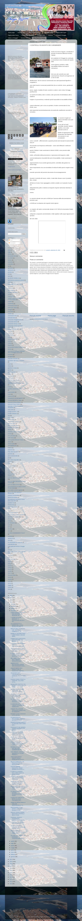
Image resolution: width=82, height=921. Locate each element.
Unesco (10, 567)
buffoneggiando (12, 290)
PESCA (10, 468)
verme (9, 583)
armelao (10, 272)
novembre (13, 606)
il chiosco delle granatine (14, 380)
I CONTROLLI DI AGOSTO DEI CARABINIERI (17, 823)
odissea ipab (11, 443)
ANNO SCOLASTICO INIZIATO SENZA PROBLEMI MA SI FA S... (18, 758)
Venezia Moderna (25, 38)
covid (9, 337)
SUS (9, 549)
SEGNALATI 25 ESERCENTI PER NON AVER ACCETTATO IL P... (18, 695)
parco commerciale (12, 455)
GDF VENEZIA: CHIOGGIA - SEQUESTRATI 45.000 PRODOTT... (18, 753)
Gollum (9, 374)
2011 (11, 881)
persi (9, 463)
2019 (11, 863)
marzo (12, 852)
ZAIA (9, 589)
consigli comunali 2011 (13, 329)
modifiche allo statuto (13, 427)
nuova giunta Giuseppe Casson (16, 439)
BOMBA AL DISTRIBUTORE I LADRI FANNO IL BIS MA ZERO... (18, 635)
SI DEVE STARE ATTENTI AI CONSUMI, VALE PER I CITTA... (18, 681)
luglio (12, 843)
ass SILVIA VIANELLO (13, 278)
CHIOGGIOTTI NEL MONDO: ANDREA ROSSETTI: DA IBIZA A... (18, 729)
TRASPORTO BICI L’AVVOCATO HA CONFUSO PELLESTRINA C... (18, 675)
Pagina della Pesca (13, 35)
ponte (9, 472)
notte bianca (11, 437)
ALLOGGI (10, 258)
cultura (9, 343)
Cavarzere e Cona (12, 305)
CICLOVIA (10, 311)
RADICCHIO (11, 504)
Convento (10, 333)
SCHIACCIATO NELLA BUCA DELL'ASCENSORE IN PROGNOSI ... (18, 778)
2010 (11, 883)
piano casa (10, 470)
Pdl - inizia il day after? (13, 459)
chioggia (10, 309)
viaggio (9, 585)
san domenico (11, 523)
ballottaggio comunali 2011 (14, 284)
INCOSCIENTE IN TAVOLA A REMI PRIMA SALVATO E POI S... (18, 788)
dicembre (13, 604)
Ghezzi (9, 366)
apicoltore (10, 268)
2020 (11, 861)
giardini (10, 370)
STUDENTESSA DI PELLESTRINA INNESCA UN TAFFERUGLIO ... (18, 719)
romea (9, 520)
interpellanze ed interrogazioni (15, 398)
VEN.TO (10, 573)
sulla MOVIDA (11, 544)
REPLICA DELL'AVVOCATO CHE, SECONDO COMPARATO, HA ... (18, 630)
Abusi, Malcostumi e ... (34, 32)
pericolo (10, 461)
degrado (10, 345)
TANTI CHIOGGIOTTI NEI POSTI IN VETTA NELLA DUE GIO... (17, 650)
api (8, 266)
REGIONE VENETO (13, 512)
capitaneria (10, 303)
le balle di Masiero (12, 413)
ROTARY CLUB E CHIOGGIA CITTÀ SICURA (18, 714)
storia (9, 540)
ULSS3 (9, 565)
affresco (10, 254)
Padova (10, 447)
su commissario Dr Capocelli (15, 542)
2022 (11, 602)
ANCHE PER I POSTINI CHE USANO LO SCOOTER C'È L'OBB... (18, 686)
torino (9, 557)
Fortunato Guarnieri (13, 358)
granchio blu (11, 376)
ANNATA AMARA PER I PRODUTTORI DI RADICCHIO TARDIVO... (18, 670)
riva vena (10, 518)
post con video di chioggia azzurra (16, 478)
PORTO (10, 475)
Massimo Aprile (12, 423)
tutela (9, 563)
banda (9, 286)
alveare (10, 260)
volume (10, 587)
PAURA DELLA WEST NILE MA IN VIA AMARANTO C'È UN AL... (18, 738)
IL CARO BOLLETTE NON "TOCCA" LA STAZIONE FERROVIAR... (17, 705)
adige (9, 252)
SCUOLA (10, 529)
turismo (10, 561)
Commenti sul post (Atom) (41, 319)
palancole (10, 449)
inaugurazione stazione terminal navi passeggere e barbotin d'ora (16, 382)
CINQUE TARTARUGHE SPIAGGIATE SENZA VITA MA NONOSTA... (18, 710)
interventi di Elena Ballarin (14, 402)
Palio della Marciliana (13, 451)
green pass (11, 378)
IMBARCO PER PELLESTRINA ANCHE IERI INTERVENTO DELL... (18, 665)
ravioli (9, 510)
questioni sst (11, 502)
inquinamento (11, 392)
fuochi (9, 364)
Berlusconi (10, 288)
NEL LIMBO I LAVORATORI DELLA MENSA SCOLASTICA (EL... (18, 660)
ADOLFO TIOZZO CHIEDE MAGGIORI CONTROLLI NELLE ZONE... (18, 814)
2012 (11, 879)
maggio (13, 847)
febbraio (13, 854)
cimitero (10, 313)
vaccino (10, 569)
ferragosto (10, 356)
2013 (11, 877)
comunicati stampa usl (13, 323)
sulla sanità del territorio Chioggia (16, 546)
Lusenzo (10, 417)
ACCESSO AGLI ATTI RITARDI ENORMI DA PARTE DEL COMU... (17, 743)
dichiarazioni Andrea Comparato (16, 347)
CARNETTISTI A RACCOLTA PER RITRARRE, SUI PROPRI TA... (18, 640)
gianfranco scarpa (12, 368)
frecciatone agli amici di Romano (16, 360)
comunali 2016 (11, 317)
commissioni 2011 (12, 315)
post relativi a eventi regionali (15, 490)
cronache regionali (12, 339)
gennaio (13, 856)
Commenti (12, 243)
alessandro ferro (12, 256)
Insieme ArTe (11, 396)
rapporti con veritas (13, 506)
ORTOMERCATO (12, 445)
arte (9, 274)
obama (9, 441)
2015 (11, 872)
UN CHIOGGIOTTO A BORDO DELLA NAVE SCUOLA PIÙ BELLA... (17, 625)
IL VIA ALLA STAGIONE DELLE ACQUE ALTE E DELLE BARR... (17, 655)
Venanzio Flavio (12, 575)
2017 (11, 868)
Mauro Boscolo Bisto (13, 425)
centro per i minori (12, 307)
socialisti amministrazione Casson (16, 533)
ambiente (10, 262)
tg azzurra (10, 555)
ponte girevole (11, 474)
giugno (13, 845)
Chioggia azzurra (11, 166)
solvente (10, 536)
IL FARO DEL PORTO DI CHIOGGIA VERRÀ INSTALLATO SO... (17, 734)
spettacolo (10, 538)
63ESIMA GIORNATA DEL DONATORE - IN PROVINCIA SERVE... (17, 691)
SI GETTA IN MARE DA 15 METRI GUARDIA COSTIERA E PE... (17, 799)
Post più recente (35, 316)
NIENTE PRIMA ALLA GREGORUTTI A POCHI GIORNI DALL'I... (17, 832)
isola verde (10, 409)
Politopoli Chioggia (61, 35)
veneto (9, 577)
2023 (11, 600)
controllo (10, 331)
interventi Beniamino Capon (15, 400)
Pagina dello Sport (61, 32)
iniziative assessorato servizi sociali (17, 388)
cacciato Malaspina (13, 292)
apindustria (10, 270)
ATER (9, 282)
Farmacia (10, 354)
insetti (9, 394)
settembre (13, 610)
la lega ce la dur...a (12, 411)
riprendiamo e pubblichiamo (15, 516)
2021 (11, 859)
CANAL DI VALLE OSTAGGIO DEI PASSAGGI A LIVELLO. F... (18, 700)
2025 (11, 595)
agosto (13, 841)
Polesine (50, 35)
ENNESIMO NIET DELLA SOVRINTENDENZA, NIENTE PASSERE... (17, 783)
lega (9, 415)
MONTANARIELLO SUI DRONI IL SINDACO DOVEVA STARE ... (16, 809)
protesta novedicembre (13, 495)
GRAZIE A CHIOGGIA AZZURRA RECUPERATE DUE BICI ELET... (18, 827)
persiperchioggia (12, 466)
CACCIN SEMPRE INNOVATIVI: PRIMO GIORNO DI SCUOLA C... (18, 768)
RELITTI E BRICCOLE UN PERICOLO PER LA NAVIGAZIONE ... (17, 763)
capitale (10, 301)
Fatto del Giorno (48, 32)
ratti (9, 508)
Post (10, 240)
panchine (10, 453)
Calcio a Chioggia (13, 38)
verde (9, 581)
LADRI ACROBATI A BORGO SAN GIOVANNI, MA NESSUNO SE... (18, 614)
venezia (10, 579)
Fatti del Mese (22, 32)
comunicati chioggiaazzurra (15, 319)
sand (9, 525)
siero (9, 531)
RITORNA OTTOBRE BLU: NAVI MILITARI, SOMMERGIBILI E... (17, 748)
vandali (9, 571)
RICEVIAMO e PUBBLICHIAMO (16, 514)
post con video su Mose (14, 484)
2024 (9, 250)
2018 (11, 866)
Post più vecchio (68, 316)
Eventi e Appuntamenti (28, 35)
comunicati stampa (12, 321)
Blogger (52, 916)
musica (9, 433)
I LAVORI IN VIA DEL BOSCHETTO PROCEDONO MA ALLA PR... (17, 619)
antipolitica (10, 264)
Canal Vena (11, 296)
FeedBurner (20, 151)
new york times (11, 435)
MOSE (9, 429)
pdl (8, 457)
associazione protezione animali (16, 280)
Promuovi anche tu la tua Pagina (14, 169)
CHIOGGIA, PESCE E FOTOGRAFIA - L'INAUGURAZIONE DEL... (18, 819)
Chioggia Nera (41, 35)
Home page (11, 32)
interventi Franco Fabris (14, 404)
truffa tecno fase (12, 559)
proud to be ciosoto (13, 497)
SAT (9, 527)
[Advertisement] (41, 899)
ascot (9, 276)
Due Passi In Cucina (39, 38)
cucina (9, 341)
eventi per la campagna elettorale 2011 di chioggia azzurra (16, 352)
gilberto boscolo (12, 372)
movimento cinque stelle (14, 431)
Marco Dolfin (11, 419)
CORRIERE (11, 335)
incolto (9, 386)
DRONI (10, 349)
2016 (11, 870)
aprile (12, 850)
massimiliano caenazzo (14, 421)
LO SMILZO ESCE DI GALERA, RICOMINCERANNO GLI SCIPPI (18, 793)
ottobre (13, 608)
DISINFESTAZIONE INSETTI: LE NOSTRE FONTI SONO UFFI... (18, 724)
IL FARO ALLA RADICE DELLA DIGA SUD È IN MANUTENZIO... (17, 773)
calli (9, 294)
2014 (11, 874)
